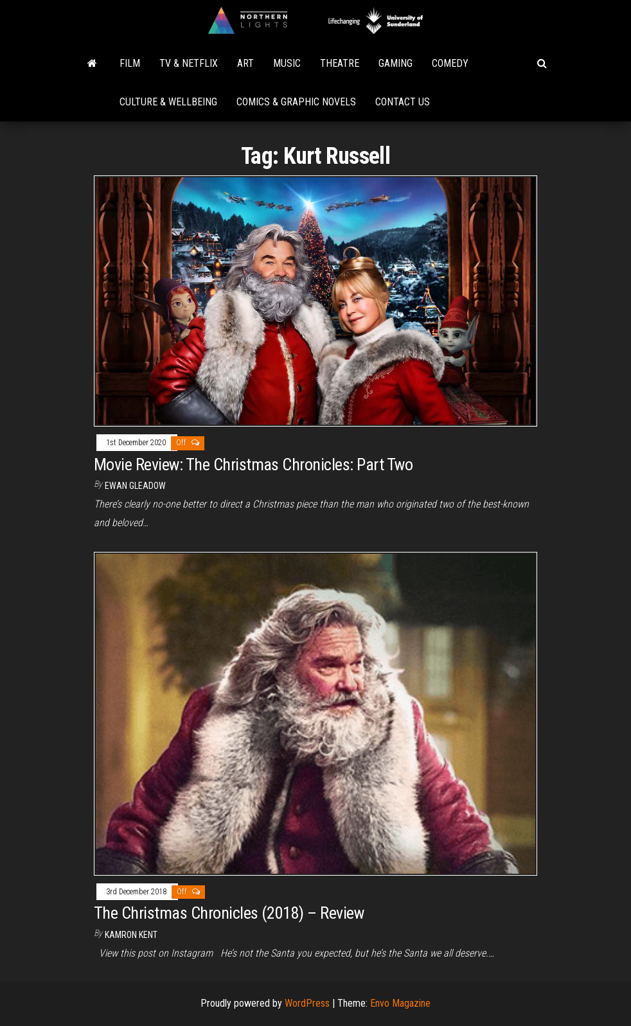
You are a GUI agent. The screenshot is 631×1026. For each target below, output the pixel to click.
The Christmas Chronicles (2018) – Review (229, 913)
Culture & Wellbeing (168, 102)
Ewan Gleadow (135, 486)
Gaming (395, 63)
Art (245, 63)
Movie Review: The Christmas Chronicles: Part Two (253, 464)
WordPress (307, 1003)
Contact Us (402, 102)
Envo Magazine (400, 1003)
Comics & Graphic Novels (296, 102)
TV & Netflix (188, 63)
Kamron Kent (131, 935)
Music (287, 63)
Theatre (339, 63)
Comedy (450, 63)
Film (130, 63)
